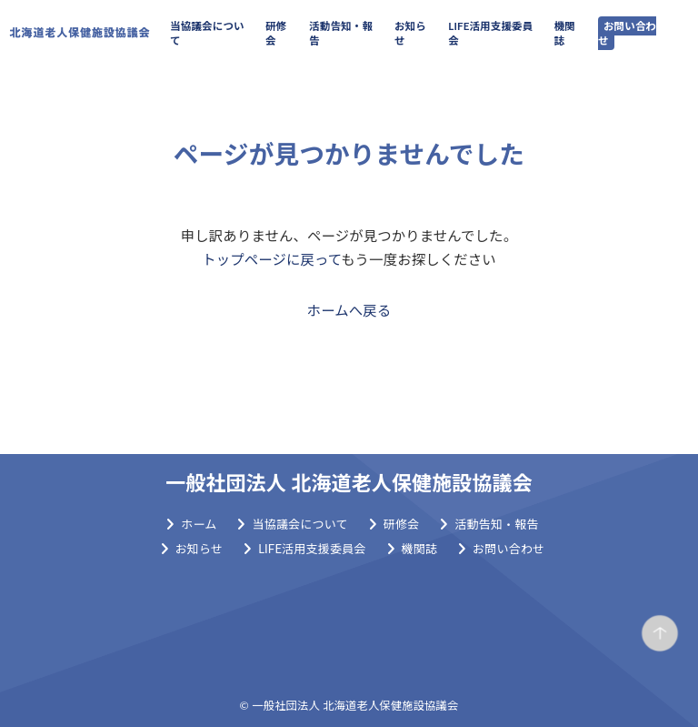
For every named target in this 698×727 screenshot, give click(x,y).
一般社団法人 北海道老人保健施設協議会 (349, 482)
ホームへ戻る (349, 310)
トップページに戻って (271, 259)
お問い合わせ (627, 33)
